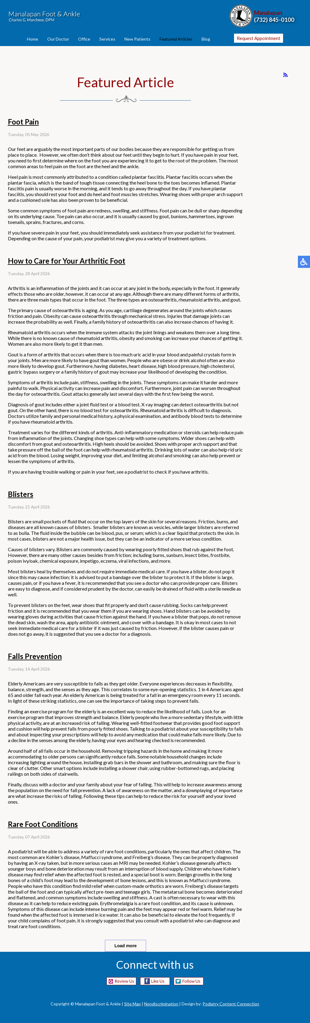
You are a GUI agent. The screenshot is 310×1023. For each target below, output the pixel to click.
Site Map (132, 1003)
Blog (206, 39)
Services (107, 39)
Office (84, 39)
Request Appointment (258, 38)
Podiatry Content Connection (231, 1003)
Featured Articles (176, 39)
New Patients (137, 39)
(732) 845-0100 (274, 19)
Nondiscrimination (161, 1003)
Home (32, 39)
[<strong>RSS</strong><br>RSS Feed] (285, 74)
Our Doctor (58, 39)
